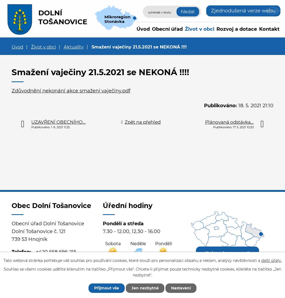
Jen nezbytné (145, 288)
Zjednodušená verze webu (243, 11)
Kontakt (269, 29)
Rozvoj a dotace (236, 29)
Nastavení (181, 288)
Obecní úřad (167, 29)
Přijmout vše (106, 288)
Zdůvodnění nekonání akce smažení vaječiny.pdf (71, 91)
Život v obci (199, 29)
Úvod (143, 29)
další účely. (271, 260)
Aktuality (74, 47)
